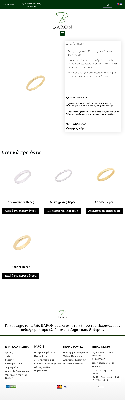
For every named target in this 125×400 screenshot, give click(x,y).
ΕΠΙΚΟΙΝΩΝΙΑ (101, 346)
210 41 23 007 (9, 4)
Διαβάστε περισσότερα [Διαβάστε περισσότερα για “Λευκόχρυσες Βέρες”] (21, 211)
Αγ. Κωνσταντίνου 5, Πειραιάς (31, 4)
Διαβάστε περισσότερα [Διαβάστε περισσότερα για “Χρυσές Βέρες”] (104, 211)
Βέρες (82, 128)
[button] (62, 33)
